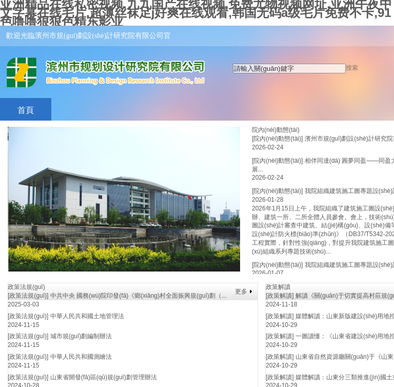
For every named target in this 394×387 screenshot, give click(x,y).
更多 (241, 291)
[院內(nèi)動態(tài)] (277, 138)
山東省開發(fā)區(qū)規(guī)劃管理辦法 (103, 377)
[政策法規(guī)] (28, 295)
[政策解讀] (280, 295)
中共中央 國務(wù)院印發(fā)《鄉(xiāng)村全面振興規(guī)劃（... (138, 295)
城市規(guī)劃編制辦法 (81, 336)
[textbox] (289, 68)
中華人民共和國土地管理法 (87, 316)
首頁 (25, 110)
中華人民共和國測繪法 (81, 356)
